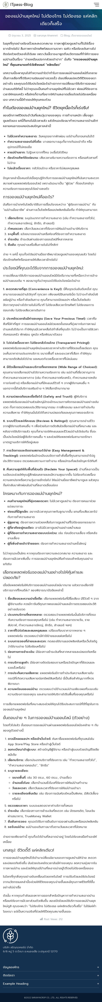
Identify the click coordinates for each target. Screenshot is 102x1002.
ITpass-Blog (21, 4)
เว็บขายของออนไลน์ (81, 35)
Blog (67, 35)
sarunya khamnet (47, 35)
